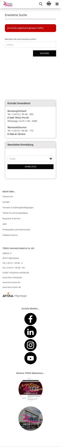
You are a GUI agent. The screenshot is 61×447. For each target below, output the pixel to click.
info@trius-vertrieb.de (19, 272)
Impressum (7, 196)
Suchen (44, 53)
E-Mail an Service (16, 134)
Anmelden (30, 167)
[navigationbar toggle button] (57, 4)
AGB (4, 224)
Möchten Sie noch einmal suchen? (20, 39)
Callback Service (10, 235)
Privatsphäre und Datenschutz (16, 229)
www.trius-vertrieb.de (12, 277)
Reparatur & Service (11, 218)
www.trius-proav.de (11, 282)
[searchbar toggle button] (41, 4)
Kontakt (6, 202)
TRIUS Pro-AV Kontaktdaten (15, 213)
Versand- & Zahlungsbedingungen (18, 207)
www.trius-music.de (11, 287)
